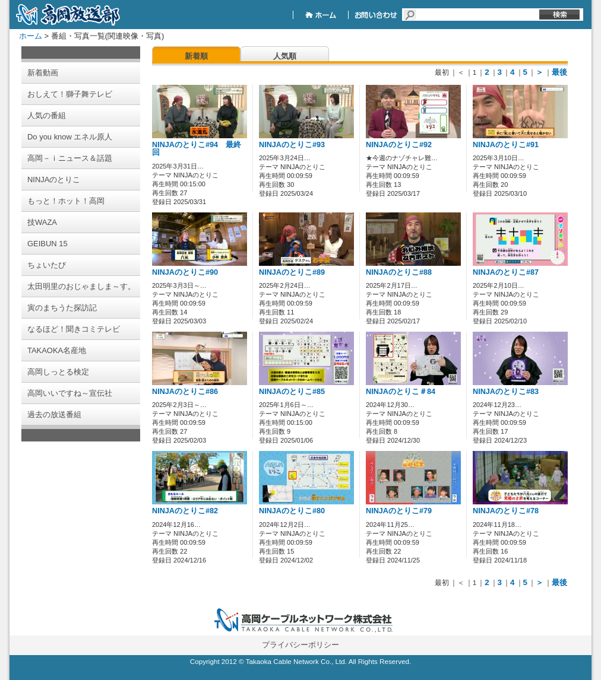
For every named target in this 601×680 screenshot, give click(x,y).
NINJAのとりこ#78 (506, 511)
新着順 (196, 56)
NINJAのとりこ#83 (506, 391)
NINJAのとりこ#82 (185, 511)
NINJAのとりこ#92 (399, 145)
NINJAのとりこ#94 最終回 (196, 149)
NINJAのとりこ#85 (292, 391)
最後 (559, 72)
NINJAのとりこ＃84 (400, 391)
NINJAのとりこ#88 (399, 272)
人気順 (284, 56)
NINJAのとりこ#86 (185, 391)
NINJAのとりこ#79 (399, 511)
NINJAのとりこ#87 (506, 272)
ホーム (30, 35)
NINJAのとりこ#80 (292, 511)
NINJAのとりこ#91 (506, 145)
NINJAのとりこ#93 (292, 145)
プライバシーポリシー (300, 644)
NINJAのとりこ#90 (185, 272)
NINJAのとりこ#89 (292, 272)
